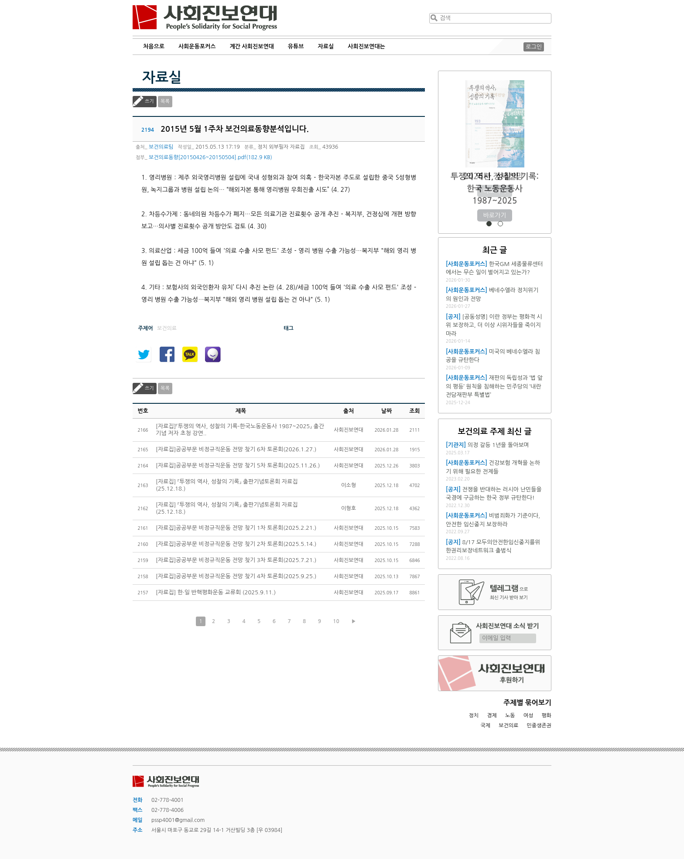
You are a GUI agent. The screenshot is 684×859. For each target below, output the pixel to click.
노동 (510, 715)
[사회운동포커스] (466, 264)
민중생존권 (539, 725)
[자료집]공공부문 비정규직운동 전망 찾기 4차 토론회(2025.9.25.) (236, 576)
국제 (486, 725)
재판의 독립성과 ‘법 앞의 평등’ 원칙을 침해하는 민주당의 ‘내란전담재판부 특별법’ (494, 386)
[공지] (453, 317)
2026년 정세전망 (495, 176)
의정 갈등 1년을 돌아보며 (498, 445)
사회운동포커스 (197, 46)
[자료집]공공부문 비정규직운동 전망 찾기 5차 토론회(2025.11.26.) (238, 465)
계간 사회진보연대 (251, 46)
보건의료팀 (161, 147)
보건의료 (508, 725)
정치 (474, 715)
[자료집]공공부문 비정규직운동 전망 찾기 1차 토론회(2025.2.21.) (236, 528)
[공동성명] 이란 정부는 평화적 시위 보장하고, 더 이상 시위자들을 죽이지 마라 (494, 325)
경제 (492, 715)
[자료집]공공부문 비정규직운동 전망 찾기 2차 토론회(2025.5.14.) (236, 544)
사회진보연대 (205, 18)
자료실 (326, 46)
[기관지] (456, 445)
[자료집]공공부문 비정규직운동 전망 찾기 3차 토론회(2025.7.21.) (236, 560)
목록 (165, 101)
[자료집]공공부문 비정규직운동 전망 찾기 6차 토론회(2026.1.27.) (236, 449)
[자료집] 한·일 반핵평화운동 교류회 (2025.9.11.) (216, 592)
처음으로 (153, 46)
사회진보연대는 (366, 46)
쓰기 (149, 101)
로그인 (534, 47)
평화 (546, 715)
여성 (528, 715)
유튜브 (296, 46)
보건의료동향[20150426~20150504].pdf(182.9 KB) (210, 157)
